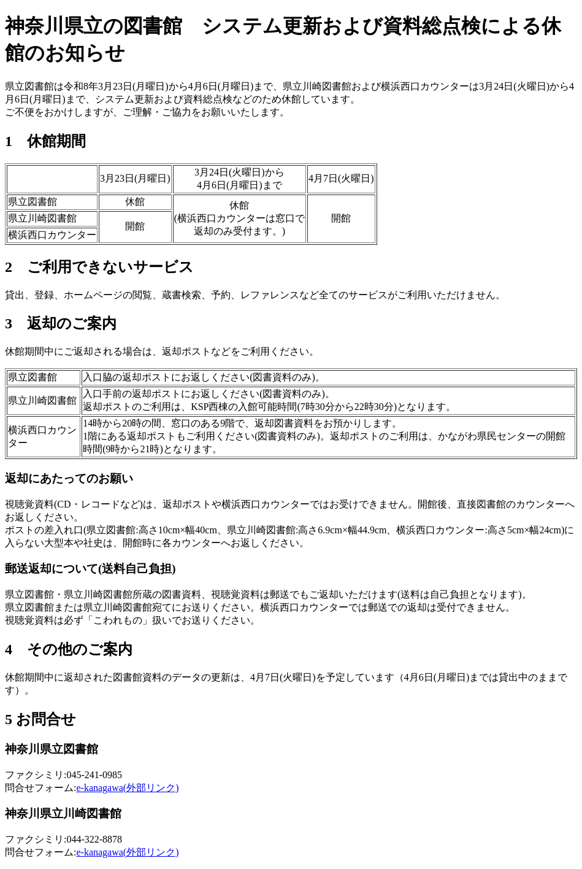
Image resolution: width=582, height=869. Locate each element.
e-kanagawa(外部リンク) (127, 787)
